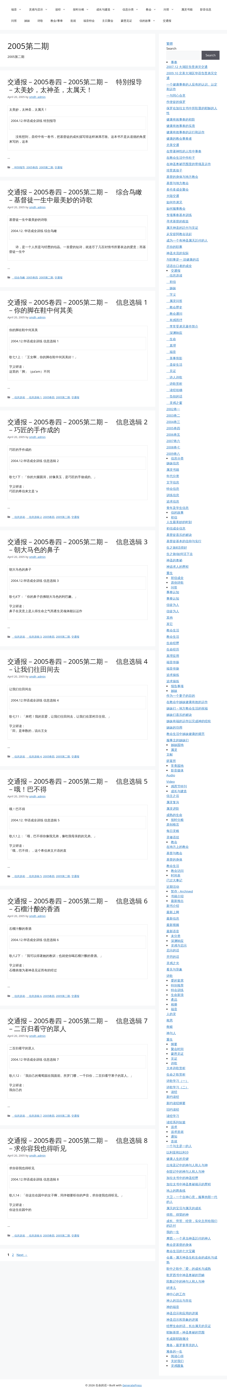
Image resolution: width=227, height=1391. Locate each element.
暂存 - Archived (182, 891)
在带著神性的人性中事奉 (183, 151)
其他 (169, 617)
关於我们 (177, 1361)
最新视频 (172, 925)
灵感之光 (172, 963)
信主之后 (172, 796)
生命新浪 (177, 995)
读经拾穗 (174, 390)
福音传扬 (172, 662)
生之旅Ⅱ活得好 (176, 547)
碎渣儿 (171, 1288)
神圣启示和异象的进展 (182, 1319)
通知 (174, 1136)
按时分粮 (83, 9)
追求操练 (172, 675)
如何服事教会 (175, 208)
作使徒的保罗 (175, 102)
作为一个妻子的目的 (180, 695)
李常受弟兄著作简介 (182, 326)
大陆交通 (172, 196)
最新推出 (177, 901)
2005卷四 (32, 167)
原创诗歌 (177, 582)
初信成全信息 (175, 528)
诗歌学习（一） (177, 1081)
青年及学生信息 (177, 508)
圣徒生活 (174, 364)
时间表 (175, 875)
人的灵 (171, 1014)
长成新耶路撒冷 (177, 1339)
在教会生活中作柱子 (180, 157)
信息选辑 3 (34, 636)
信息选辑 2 (34, 517)
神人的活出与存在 (179, 1300)
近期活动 (172, 886)
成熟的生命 (174, 815)
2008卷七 (173, 447)
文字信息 (172, 482)
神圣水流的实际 (177, 253)
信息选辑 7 (34, 1115)
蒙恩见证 (126, 20)
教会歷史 (174, 307)
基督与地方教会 (177, 183)
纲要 (174, 1044)
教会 (153, 9)
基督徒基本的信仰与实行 (183, 541)
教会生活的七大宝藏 (180, 1251)
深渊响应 (174, 333)
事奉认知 (172, 592)
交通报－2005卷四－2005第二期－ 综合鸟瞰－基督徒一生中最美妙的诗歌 (74, 195)
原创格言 (172, 824)
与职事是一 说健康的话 (182, 259)
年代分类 (172, 476)
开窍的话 (172, 956)
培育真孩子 (174, 170)
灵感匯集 (177, 1365)
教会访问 (177, 871)
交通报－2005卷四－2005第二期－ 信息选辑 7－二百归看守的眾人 (77, 1024)
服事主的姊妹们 (177, 740)
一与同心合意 (175, 95)
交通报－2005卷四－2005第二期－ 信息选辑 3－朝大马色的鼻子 (77, 545)
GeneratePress (132, 1385)
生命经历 (172, 649)
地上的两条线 (175, 1190)
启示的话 (172, 950)
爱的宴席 (177, 980)
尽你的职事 (174, 247)
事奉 (174, 62)
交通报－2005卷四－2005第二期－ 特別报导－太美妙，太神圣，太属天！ (74, 85)
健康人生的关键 (177, 1159)
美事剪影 (174, 358)
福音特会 (89, 20)
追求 (174, 1127)
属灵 (174, 750)
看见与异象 (174, 969)
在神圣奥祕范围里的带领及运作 (188, 164)
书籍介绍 (177, 896)
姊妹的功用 (174, 727)
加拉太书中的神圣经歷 (182, 1178)
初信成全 (177, 578)
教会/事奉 (56, 20)
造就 (73, 20)
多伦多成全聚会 (177, 189)
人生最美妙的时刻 (179, 522)
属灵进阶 (172, 808)
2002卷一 (173, 409)
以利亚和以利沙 (177, 1152)
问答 (171, 9)
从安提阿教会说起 (179, 234)
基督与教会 (174, 853)
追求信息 (172, 501)
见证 (171, 371)
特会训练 (177, 990)
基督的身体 (174, 859)
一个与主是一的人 (179, 1146)
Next (21, 1255)
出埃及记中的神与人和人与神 (187, 1165)
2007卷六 (173, 441)
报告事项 (177, 686)
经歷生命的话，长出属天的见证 (188, 1326)
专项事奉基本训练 (179, 215)
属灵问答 (174, 301)
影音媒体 (177, 770)
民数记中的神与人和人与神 (185, 1281)
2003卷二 (173, 415)
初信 (171, 282)
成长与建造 (107, 9)
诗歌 (40, 20)
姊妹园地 (177, 745)
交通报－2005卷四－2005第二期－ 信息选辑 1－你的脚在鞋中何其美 (77, 306)
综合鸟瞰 (18, 277)
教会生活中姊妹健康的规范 (185, 734)
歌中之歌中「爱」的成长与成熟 (188, 1268)
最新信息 (172, 918)
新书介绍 (172, 906)
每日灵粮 (172, 831)
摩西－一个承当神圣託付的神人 (188, 1238)
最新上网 (172, 912)
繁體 (169, 43)
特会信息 (172, 489)
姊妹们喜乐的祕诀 (179, 715)
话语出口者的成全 (179, 266)
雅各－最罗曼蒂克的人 (182, 1345)
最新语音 (172, 931)
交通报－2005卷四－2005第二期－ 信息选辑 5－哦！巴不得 (77, 785)
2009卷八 (173, 453)
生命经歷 (172, 643)
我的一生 (172, 1232)
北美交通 (172, 145)
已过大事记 (174, 880)
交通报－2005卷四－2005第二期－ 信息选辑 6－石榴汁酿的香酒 (77, 904)
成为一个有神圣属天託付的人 (187, 240)
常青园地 (177, 765)
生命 (171, 339)
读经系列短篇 (175, 1122)
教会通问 (174, 313)
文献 (169, 754)
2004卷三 (173, 422)
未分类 (175, 936)
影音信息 (205, 9)
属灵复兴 (172, 802)
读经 (62, 9)
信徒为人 (172, 605)
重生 (169, 573)
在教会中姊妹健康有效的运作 (187, 702)
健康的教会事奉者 (179, 138)
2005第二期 (46, 167)
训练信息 (172, 495)
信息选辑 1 (34, 397)
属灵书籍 (187, 9)
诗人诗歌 (174, 377)
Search (171, 48)
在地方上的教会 (177, 847)
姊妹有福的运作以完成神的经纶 (188, 721)
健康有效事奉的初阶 (180, 119)
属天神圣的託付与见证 (182, 227)
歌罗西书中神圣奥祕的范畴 (185, 1275)
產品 (174, 999)
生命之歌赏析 (175, 1074)
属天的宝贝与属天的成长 (183, 1208)
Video (170, 781)
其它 (169, 624)
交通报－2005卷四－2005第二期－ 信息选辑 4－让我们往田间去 (77, 665)
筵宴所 (171, 761)
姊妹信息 (172, 463)
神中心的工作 (175, 1294)
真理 (171, 345)
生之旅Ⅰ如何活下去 (179, 554)
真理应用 (172, 656)
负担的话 (174, 396)
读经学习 (172, 1116)
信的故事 (149, 20)
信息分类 (132, 9)
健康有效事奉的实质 (180, 126)
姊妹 (27, 20)
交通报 (167, 20)
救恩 (169, 1020)
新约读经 (172, 1097)
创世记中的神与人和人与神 (185, 1171)
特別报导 (18, 167)
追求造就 (177, 1132)
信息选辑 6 (34, 996)
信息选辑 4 (34, 756)
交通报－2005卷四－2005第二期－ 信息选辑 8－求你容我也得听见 (77, 1144)
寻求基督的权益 (177, 221)
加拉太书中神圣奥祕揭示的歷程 (188, 1184)
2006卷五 (173, 434)
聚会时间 (177, 1049)
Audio (170, 775)
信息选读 (18, 397)
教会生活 (172, 630)
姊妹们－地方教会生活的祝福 (187, 708)
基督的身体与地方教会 (182, 177)
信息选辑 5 (34, 876)
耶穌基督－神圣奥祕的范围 (185, 1332)
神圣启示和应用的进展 (182, 1313)
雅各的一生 (174, 1351)
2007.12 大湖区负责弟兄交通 (187, 67)
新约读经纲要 (175, 1103)
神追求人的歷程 (177, 566)
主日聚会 (107, 20)
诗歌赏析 (174, 383)
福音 (18, 9)
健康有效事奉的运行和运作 (185, 132)
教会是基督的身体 (179, 1244)
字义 (171, 294)
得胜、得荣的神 (177, 1214)
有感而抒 (174, 320)
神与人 (171, 1033)
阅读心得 (177, 1356)
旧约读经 (172, 1109)
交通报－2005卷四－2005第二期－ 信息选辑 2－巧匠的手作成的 (77, 425)
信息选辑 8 (34, 1235)
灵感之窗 (174, 403)
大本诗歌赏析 (175, 1068)
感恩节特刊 (179, 786)
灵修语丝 (172, 837)
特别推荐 (177, 985)
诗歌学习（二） (177, 1087)
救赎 (169, 1027)
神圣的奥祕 (174, 560)
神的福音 (172, 1307)
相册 (174, 1004)
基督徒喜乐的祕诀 (179, 535)
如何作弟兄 (174, 202)
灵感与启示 (40, 9)
